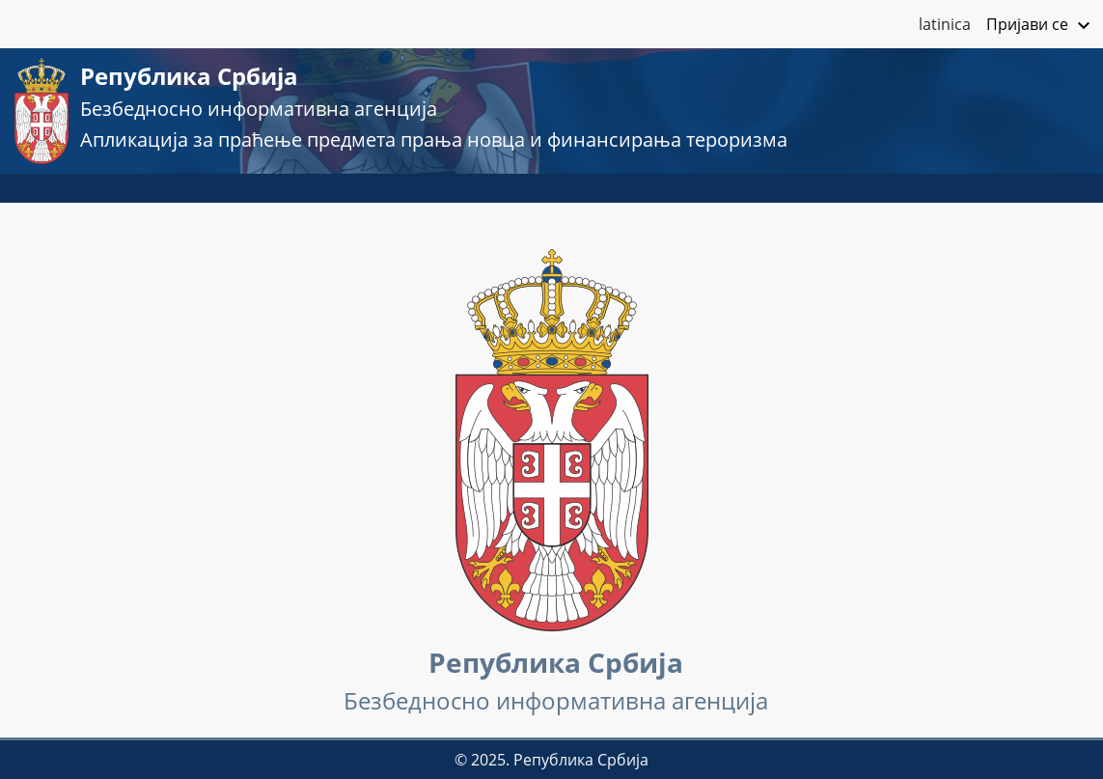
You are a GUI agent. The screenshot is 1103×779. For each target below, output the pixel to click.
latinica (945, 24)
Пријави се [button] (1040, 26)
